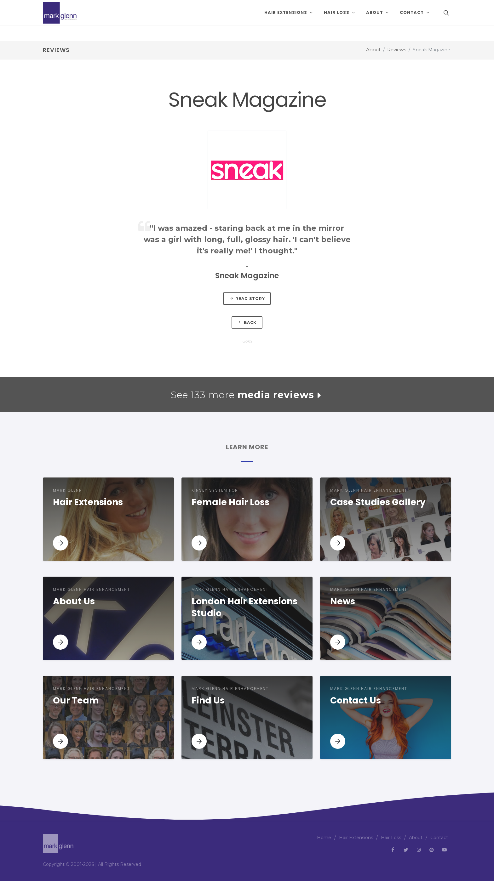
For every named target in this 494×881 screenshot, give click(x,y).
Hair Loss (391, 837)
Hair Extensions (356, 837)
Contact (439, 837)
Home (324, 837)
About (373, 50)
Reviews (396, 50)
